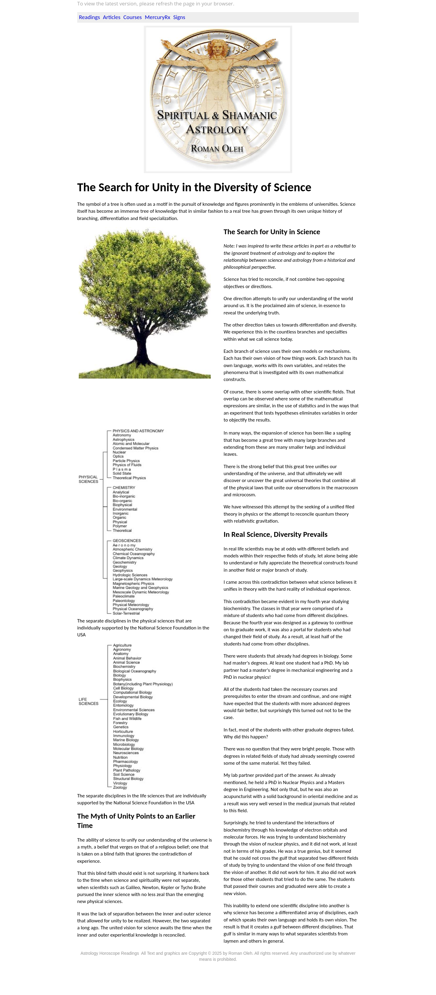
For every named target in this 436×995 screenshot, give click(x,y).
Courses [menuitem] (133, 17)
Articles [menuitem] (111, 17)
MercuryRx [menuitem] (157, 17)
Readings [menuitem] (89, 17)
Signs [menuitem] (179, 17)
